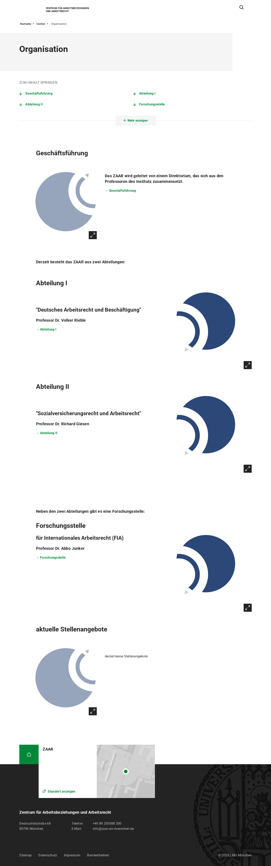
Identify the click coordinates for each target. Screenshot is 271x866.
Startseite (25, 24)
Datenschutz (47, 855)
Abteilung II (34, 104)
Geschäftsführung (39, 93)
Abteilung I (147, 93)
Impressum (72, 855)
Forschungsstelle (152, 104)
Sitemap (25, 855)
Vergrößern (93, 235)
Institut (40, 24)
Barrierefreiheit (98, 855)
